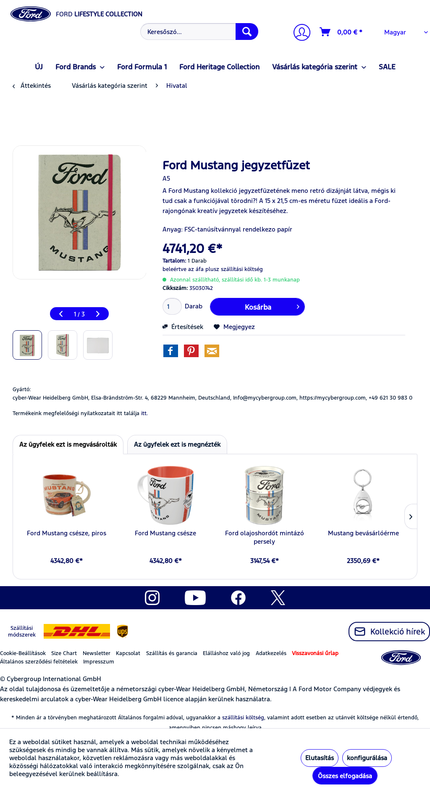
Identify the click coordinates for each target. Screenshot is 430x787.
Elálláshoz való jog (226, 653)
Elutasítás (319, 758)
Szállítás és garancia (171, 653)
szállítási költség (243, 717)
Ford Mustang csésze (165, 533)
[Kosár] (341, 32)
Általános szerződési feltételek (39, 661)
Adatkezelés (271, 653)
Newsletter (96, 653)
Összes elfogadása (345, 776)
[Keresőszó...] (199, 31)
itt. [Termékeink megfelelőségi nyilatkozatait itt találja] (144, 413)
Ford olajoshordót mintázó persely (264, 537)
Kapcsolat (128, 653)
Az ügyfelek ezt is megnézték (177, 444)
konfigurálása (367, 758)
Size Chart (64, 653)
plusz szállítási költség (234, 269)
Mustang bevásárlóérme (363, 533)
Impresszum (98, 661)
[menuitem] (198, 31)
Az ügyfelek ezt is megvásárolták (68, 444)
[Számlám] (298, 33)
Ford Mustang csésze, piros (66, 533)
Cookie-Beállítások (23, 653)
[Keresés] (247, 31)
